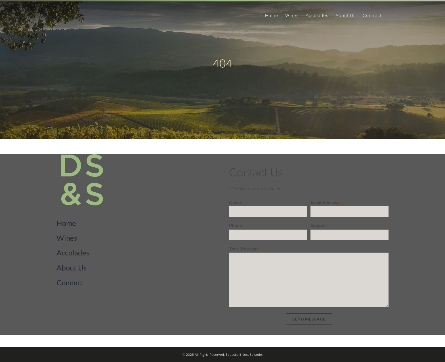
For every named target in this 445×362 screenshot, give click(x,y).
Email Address (325, 202)
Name (236, 202)
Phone (235, 225)
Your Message (244, 249)
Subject (319, 225)
